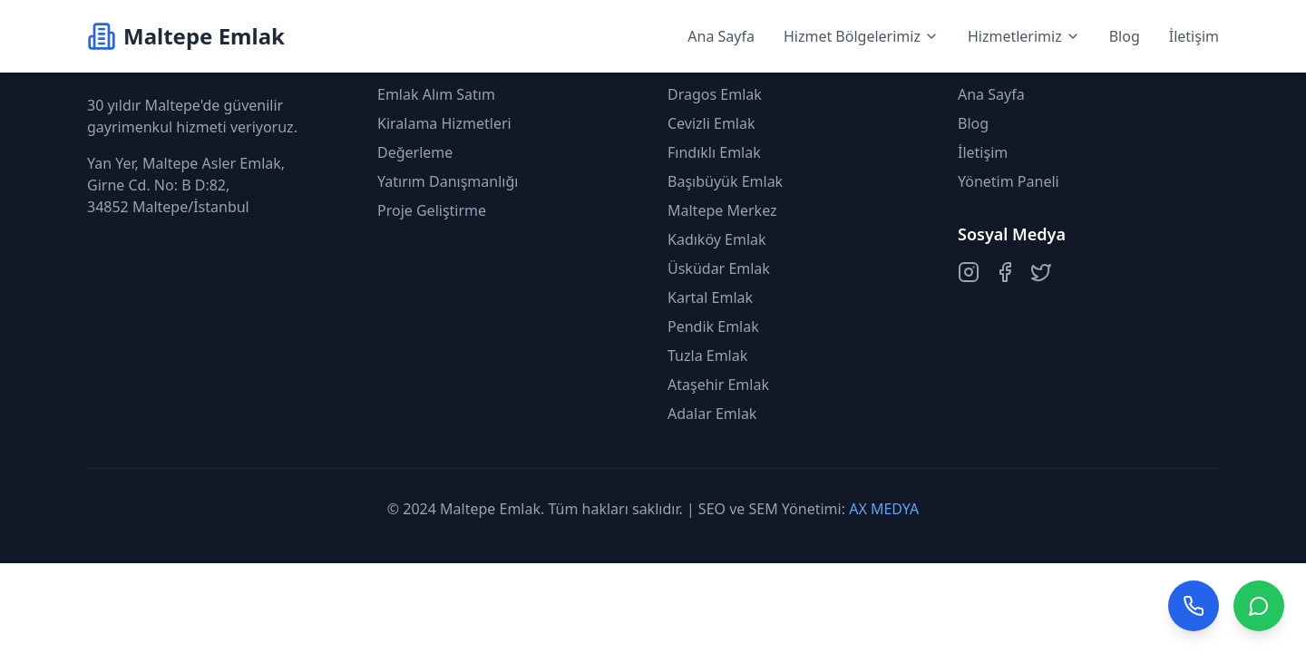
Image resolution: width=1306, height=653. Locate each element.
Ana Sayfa (721, 36)
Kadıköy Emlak (717, 239)
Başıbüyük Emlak (725, 181)
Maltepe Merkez (722, 210)
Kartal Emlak (710, 297)
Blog (1124, 36)
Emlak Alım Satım (436, 94)
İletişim (1194, 36)
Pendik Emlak (713, 326)
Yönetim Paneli (1008, 181)
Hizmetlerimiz (1024, 36)
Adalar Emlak (712, 414)
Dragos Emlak (715, 94)
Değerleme (415, 152)
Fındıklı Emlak (714, 152)
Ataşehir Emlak (718, 385)
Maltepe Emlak (490, 509)
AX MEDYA (884, 509)
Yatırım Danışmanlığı (447, 181)
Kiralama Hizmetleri (444, 123)
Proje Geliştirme (431, 210)
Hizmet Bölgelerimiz (861, 36)
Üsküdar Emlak (719, 268)
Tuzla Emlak (707, 355)
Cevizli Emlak (711, 123)
